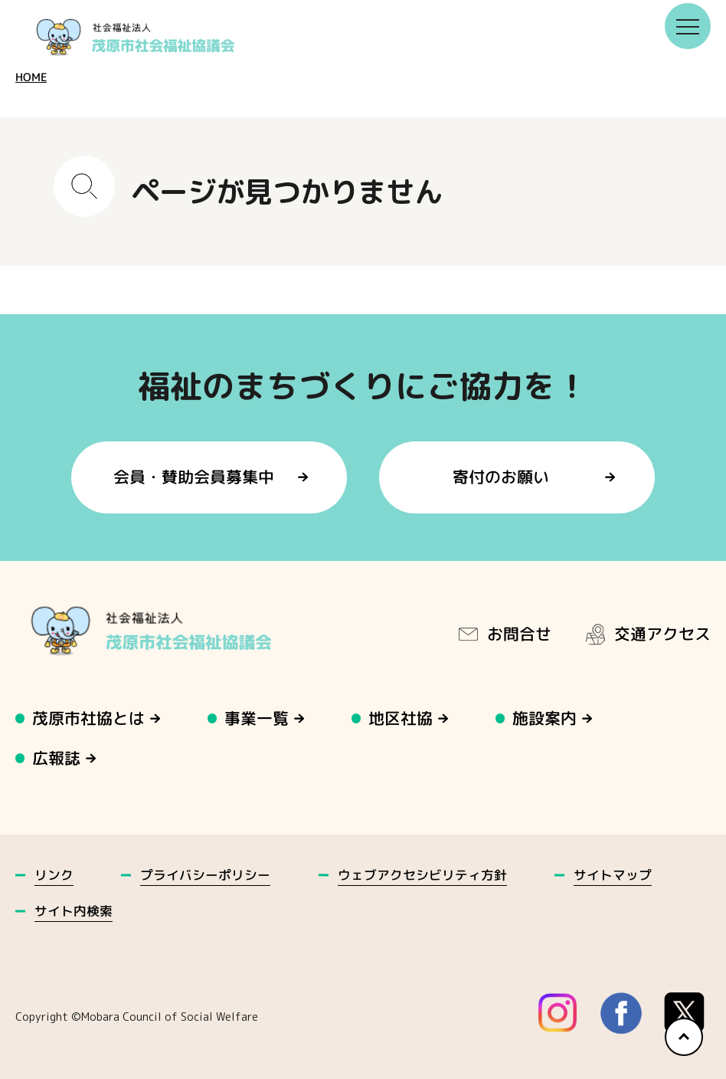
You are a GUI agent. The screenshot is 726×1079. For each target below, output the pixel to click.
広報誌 (56, 758)
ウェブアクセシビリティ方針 (422, 875)
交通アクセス (647, 633)
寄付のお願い (501, 477)
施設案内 (545, 718)
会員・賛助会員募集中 (193, 477)
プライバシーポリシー (205, 875)
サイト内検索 (73, 911)
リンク (54, 875)
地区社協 (401, 718)
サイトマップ (613, 875)
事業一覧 (257, 718)
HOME (31, 77)
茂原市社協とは (88, 718)
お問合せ (503, 633)
